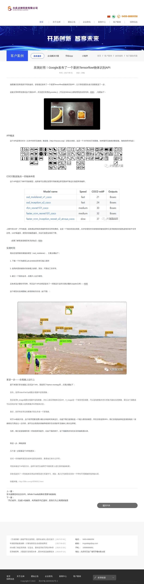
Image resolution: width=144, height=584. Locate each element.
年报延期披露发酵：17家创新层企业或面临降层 (28, 538)
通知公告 (71, 22)
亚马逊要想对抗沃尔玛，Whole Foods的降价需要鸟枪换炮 (31, 494)
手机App (69, 56)
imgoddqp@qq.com (90, 538)
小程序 (85, 56)
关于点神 (56, 22)
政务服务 (37, 56)
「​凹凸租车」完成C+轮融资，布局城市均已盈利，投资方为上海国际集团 (37, 500)
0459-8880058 (127, 16)
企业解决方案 (53, 56)
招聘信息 (134, 22)
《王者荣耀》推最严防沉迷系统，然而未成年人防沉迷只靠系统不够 (32, 534)
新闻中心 (102, 22)
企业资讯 (87, 22)
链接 (92, 92)
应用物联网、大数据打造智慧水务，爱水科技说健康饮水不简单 (32, 546)
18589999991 (88, 542)
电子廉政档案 (132, 56)
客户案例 (117, 22)
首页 (41, 22)
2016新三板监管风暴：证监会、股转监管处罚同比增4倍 (32, 542)
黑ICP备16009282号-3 (48, 575)
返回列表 (129, 493)
